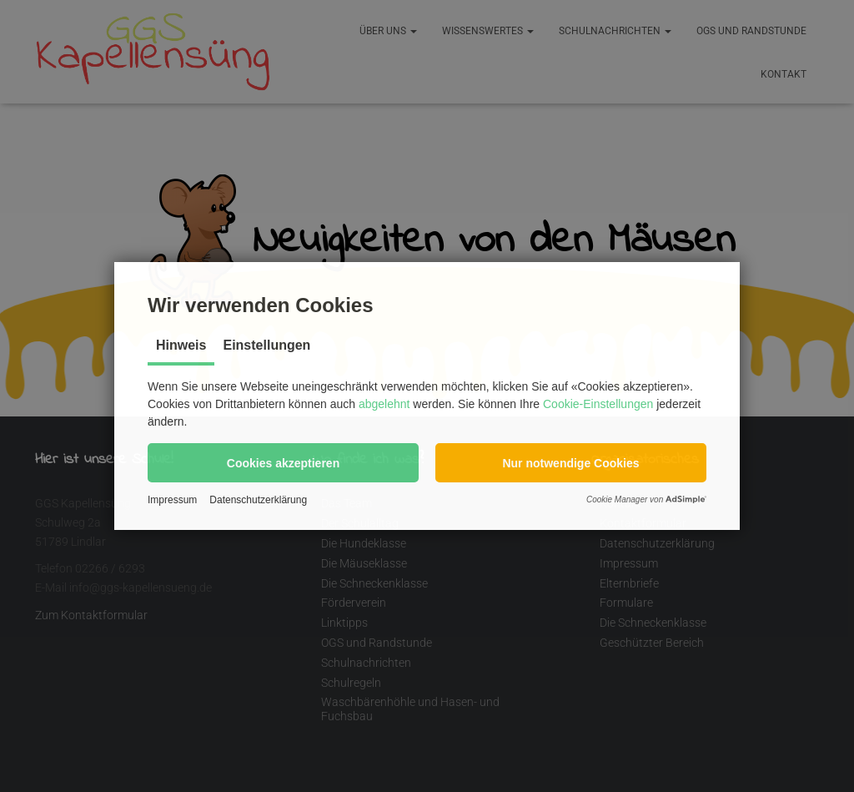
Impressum (172, 500)
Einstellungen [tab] (266, 345)
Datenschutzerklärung (258, 500)
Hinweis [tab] (181, 345)
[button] (283, 462)
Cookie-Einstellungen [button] (598, 404)
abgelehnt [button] (384, 404)
